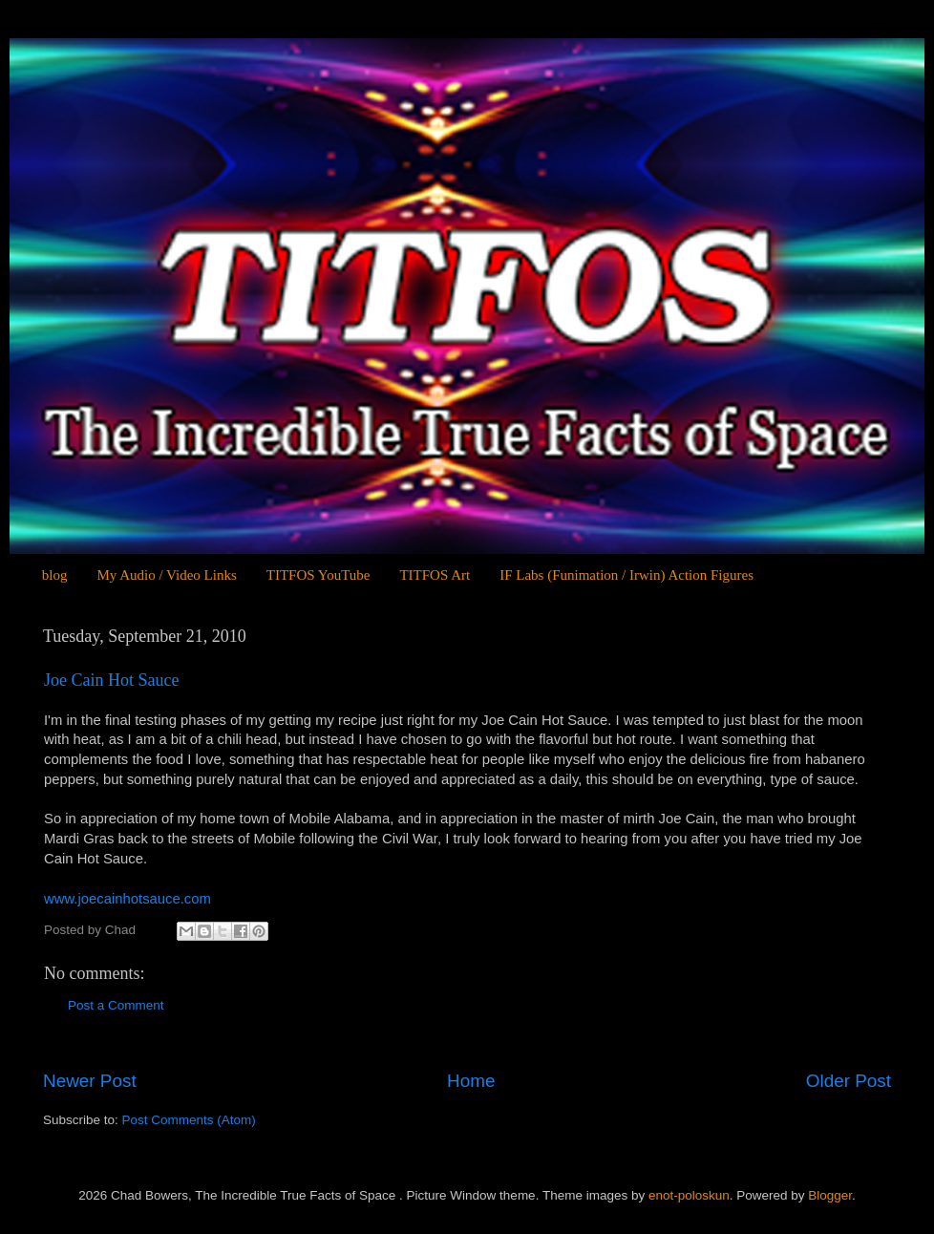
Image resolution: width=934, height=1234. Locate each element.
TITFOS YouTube (318, 575)
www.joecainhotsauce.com (127, 898)
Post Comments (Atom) (189, 1120)
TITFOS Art (434, 575)
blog (55, 575)
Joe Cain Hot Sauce (111, 680)
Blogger (830, 1195)
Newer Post (90, 1081)
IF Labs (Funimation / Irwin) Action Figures (626, 575)
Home (471, 1081)
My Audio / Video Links (166, 575)
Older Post (848, 1081)
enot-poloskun (689, 1195)
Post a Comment (116, 1005)
